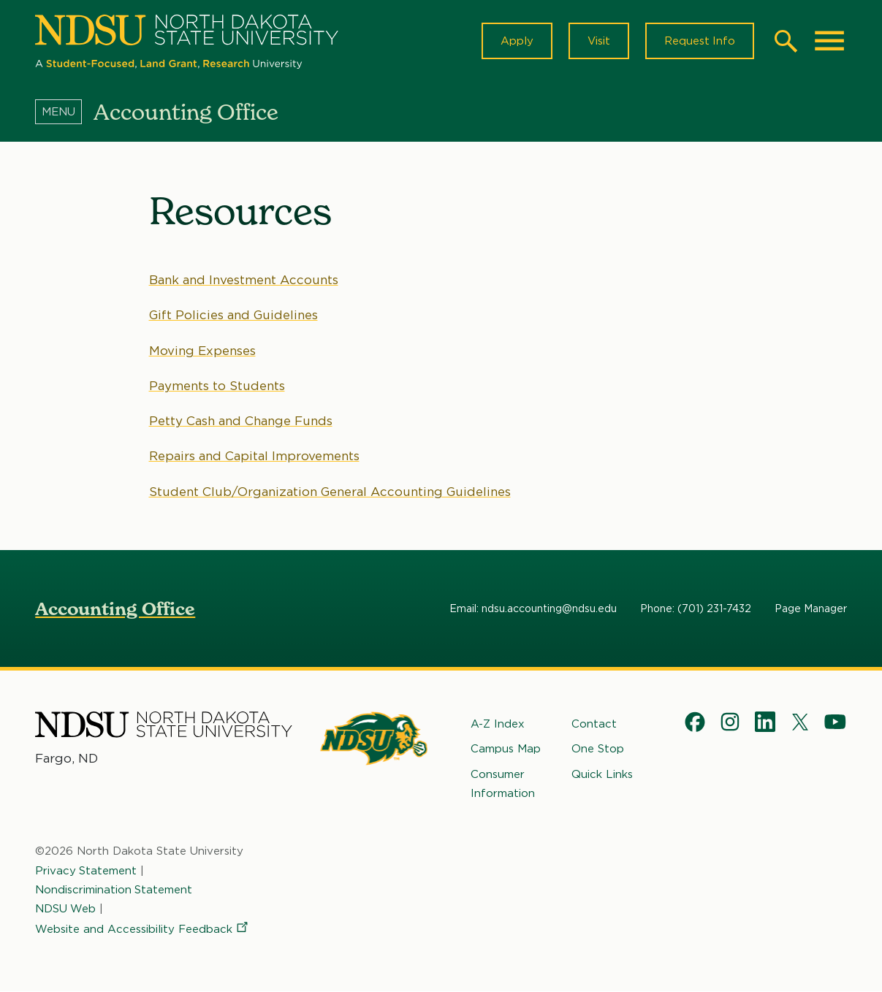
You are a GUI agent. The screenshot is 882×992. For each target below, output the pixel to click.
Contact (594, 723)
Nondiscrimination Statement (114, 889)
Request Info (699, 40)
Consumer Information (503, 784)
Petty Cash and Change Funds (240, 420)
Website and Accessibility (142, 929)
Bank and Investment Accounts (243, 279)
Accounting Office (115, 608)
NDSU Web (65, 908)
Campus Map (506, 748)
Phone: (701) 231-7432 (695, 608)
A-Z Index (498, 723)
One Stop (597, 748)
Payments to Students (217, 385)
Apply (516, 40)
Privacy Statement (86, 870)
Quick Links (602, 774)
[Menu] (64, 112)
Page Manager (811, 608)
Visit (598, 40)
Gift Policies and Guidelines (234, 315)
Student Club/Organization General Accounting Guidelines (330, 491)
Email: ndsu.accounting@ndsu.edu (533, 608)
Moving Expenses (202, 350)
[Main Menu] (829, 40)
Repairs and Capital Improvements (254, 456)
